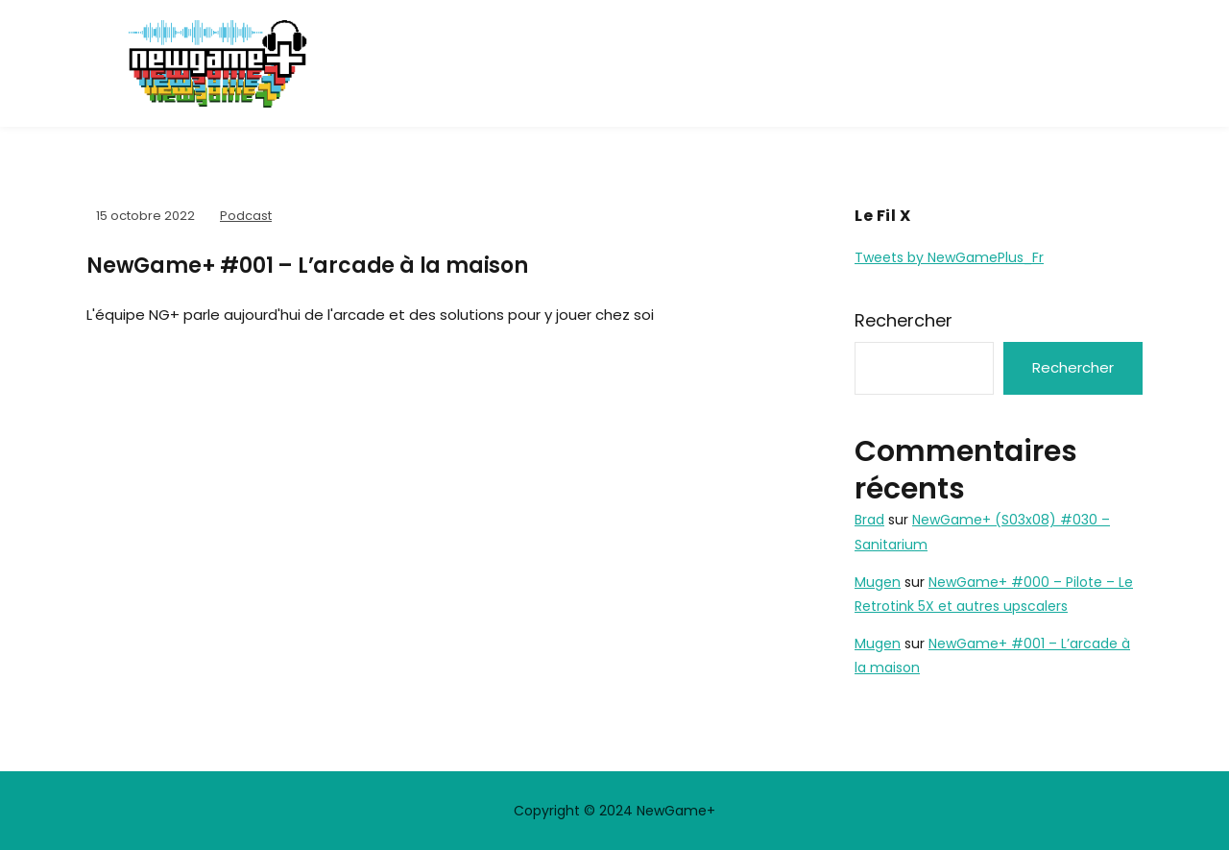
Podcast (246, 215)
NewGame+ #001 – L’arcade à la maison (307, 265)
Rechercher (903, 320)
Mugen (878, 582)
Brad (869, 519)
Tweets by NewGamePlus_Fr (949, 257)
